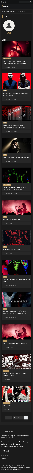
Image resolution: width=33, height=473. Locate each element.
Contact (3, 459)
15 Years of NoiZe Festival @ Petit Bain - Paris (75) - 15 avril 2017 (15, 375)
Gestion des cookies (15, 469)
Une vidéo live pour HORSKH (11, 219)
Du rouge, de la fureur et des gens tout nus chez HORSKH (15, 94)
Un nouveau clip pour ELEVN (11, 249)
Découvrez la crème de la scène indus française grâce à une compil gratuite (14, 313)
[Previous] (10, 417)
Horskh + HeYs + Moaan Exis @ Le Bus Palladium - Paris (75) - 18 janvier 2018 (14, 62)
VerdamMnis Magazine (9, 11)
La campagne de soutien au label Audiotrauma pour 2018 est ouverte (14, 126)
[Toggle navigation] (29, 6)
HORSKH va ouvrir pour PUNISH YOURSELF (15, 344)
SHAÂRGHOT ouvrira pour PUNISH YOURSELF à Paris (16, 280)
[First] (7, 417)
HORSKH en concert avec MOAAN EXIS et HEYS (16, 157)
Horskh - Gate (7, 406)
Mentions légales (12, 467)
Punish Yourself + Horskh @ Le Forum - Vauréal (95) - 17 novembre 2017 (15, 188)
